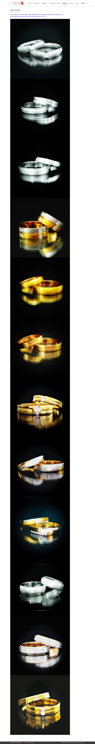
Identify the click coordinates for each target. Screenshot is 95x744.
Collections (44, 3)
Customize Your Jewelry (54, 3)
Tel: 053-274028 (28, 742)
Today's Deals (36, 3)
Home (29, 3)
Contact (77, 3)
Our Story (71, 3)
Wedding (64, 3)
